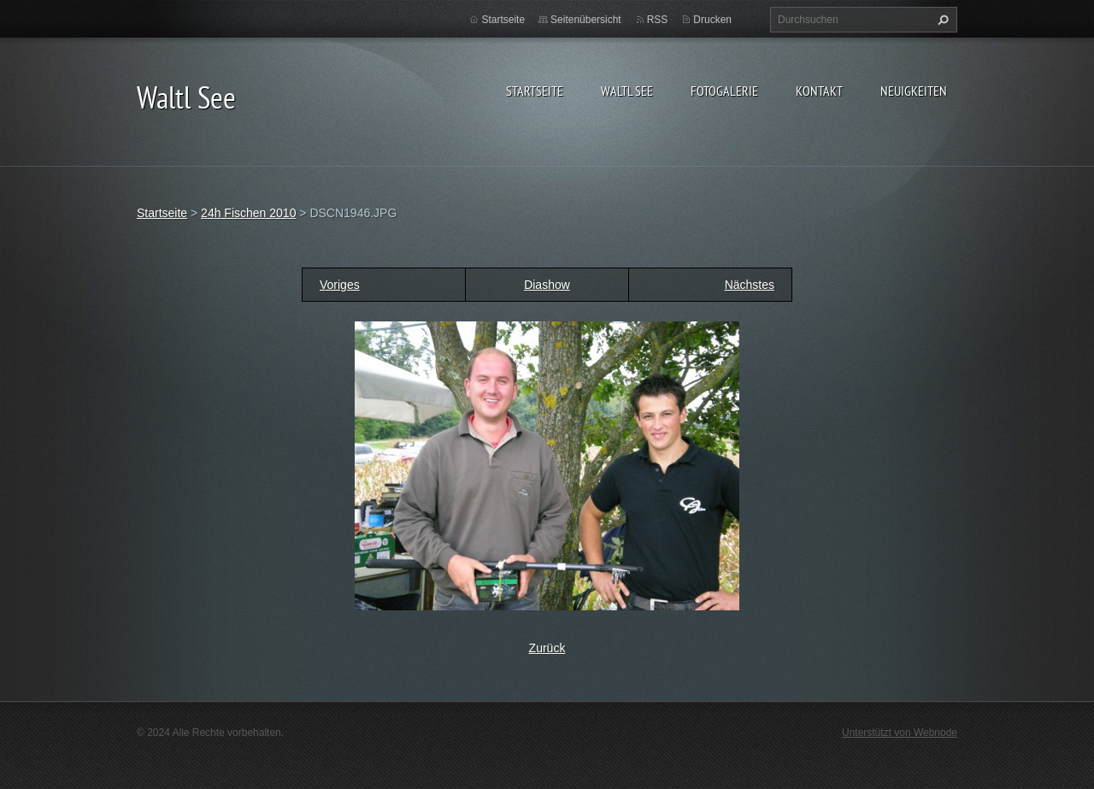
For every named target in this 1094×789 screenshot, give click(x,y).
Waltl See (627, 90)
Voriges (340, 284)
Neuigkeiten (913, 90)
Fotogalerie (724, 90)
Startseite (534, 90)
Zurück (547, 648)
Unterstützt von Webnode (899, 733)
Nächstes (749, 284)
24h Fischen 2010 (248, 213)
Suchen (941, 19)
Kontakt (819, 90)
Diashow (547, 284)
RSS (657, 20)
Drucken (712, 20)
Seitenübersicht (585, 20)
